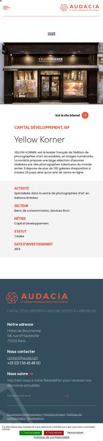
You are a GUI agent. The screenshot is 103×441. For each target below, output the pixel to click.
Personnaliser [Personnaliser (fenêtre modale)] (75, 433)
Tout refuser (54, 433)
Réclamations (35, 418)
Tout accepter (30, 433)
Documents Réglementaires (24, 414)
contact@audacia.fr (22, 358)
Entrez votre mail (19, 395)
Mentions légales (54, 414)
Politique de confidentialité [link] (51, 437)
